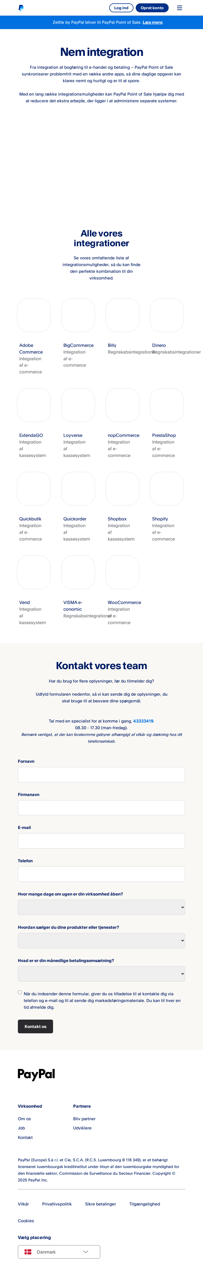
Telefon (25, 860)
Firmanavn (28, 794)
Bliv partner (84, 1118)
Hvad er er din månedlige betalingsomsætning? (66, 960)
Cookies (26, 1220)
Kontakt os (35, 1026)
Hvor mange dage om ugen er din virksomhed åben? (70, 894)
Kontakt (25, 1137)
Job (21, 1128)
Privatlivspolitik (57, 1204)
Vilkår (23, 1204)
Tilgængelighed (144, 1204)
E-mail (24, 827)
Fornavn (26, 761)
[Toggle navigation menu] (179, 7)
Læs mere (153, 22)
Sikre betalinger (100, 1204)
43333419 (143, 721)
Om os (24, 1118)
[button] (34, 337)
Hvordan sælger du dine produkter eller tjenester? (68, 927)
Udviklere (82, 1128)
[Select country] (59, 1252)
